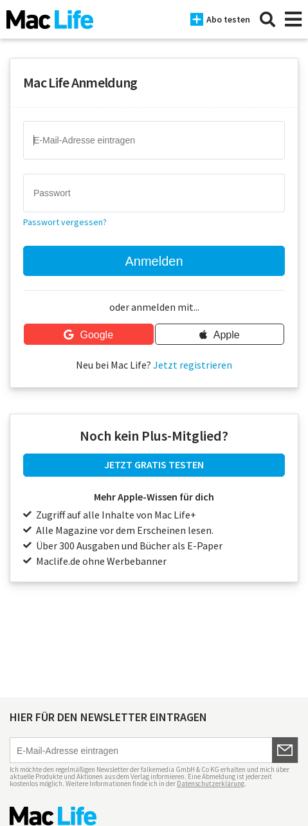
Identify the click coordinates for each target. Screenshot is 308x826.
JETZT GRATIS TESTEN (154, 464)
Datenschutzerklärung (210, 783)
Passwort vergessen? (65, 222)
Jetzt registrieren (192, 364)
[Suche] (267, 19)
